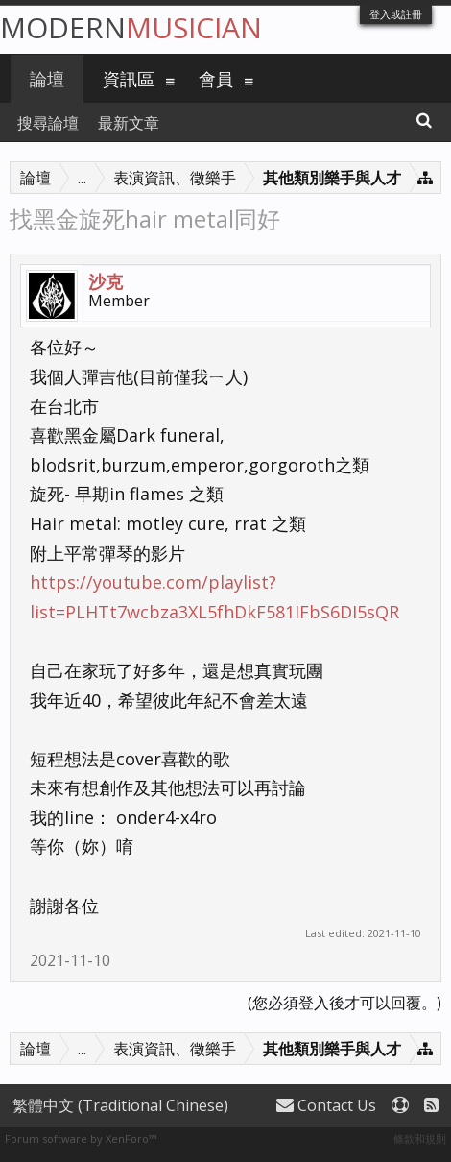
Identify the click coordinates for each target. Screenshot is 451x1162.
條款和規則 (419, 1138)
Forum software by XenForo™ (80, 1138)
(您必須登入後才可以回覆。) (344, 1002)
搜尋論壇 (48, 122)
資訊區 (128, 78)
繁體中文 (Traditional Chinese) (120, 1105)
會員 (216, 78)
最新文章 (128, 122)
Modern (131, 27)
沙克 (105, 281)
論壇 (47, 78)
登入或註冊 (395, 14)
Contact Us (326, 1105)
